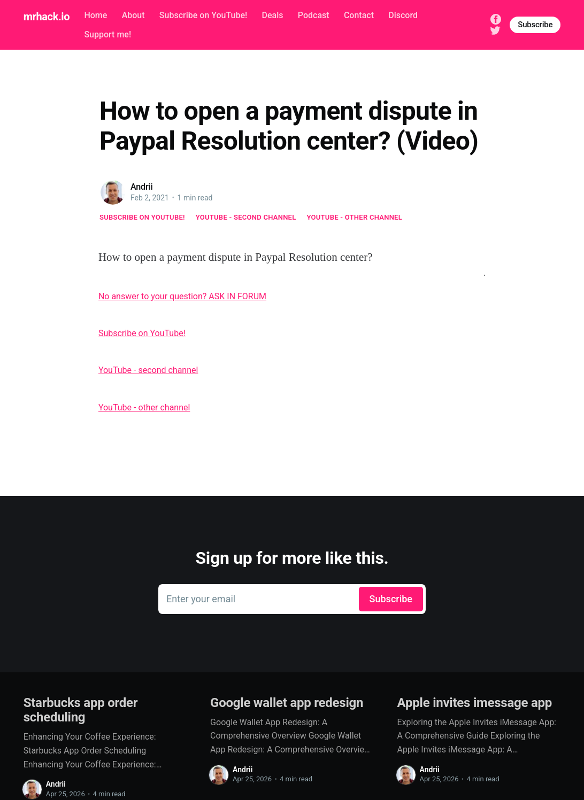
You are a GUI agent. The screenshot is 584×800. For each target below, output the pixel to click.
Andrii (141, 187)
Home (95, 15)
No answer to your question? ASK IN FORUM (182, 296)
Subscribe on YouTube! (203, 15)
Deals (272, 15)
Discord (403, 15)
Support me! (107, 34)
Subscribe (535, 24)
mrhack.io (47, 16)
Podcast (313, 15)
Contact (359, 15)
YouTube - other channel (355, 217)
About (133, 15)
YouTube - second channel (246, 217)
